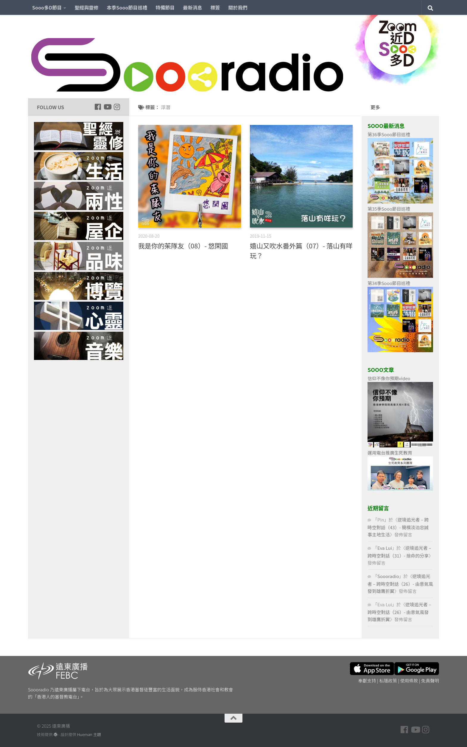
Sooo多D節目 (47, 7)
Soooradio (388, 576)
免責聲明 (430, 680)
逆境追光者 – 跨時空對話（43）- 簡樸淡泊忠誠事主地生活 (398, 527)
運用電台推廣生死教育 (390, 453)
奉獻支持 (367, 680)
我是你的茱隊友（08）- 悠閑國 (183, 245)
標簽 (215, 7)
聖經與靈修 (86, 7)
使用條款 (409, 680)
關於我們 (237, 7)
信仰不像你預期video (389, 378)
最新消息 (192, 7)
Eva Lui (384, 548)
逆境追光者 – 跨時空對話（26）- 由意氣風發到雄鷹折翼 (400, 583)
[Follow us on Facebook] (97, 106)
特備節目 (165, 7)
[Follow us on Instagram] (116, 106)
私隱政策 (388, 680)
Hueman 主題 (89, 734)
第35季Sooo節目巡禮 (389, 209)
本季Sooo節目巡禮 (127, 7)
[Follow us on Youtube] (107, 106)
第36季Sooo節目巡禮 (389, 134)
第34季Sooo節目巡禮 (389, 283)
